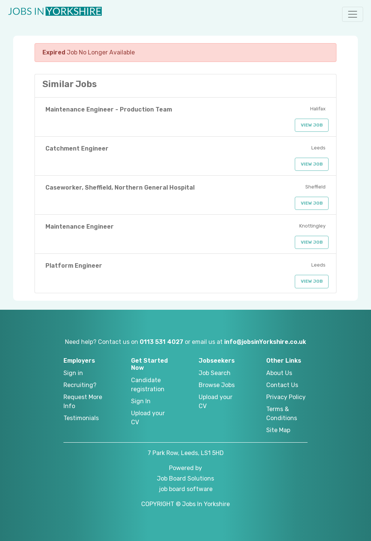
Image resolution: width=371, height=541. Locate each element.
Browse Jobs (217, 385)
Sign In (141, 401)
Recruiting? (80, 385)
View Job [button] (312, 125)
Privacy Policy (286, 397)
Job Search (215, 373)
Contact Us (282, 385)
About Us (279, 373)
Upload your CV (148, 418)
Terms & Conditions (281, 413)
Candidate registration (147, 385)
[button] (352, 14)
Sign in (73, 373)
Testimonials (81, 418)
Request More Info (82, 401)
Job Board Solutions (185, 478)
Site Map (278, 430)
